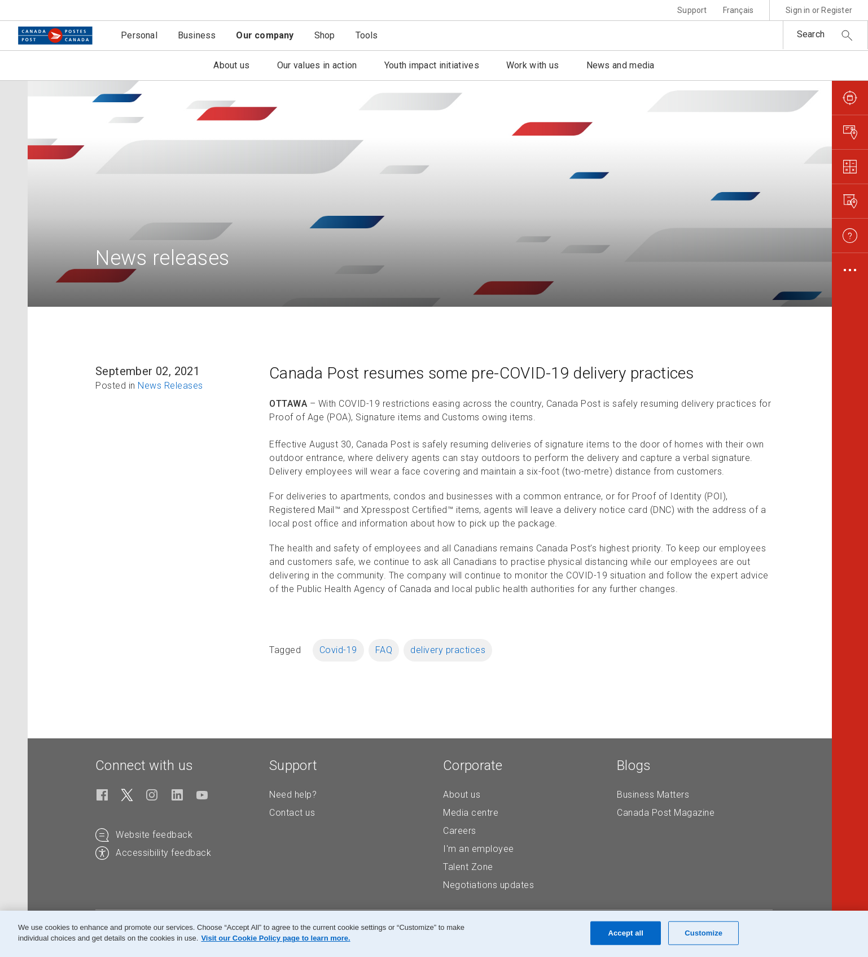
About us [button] (231, 65)
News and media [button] (620, 65)
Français (738, 10)
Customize (703, 933)
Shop (324, 35)
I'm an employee (478, 848)
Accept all (625, 933)
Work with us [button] (532, 65)
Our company (264, 35)
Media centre (470, 812)
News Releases (170, 385)
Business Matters (653, 794)
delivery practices (447, 650)
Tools (367, 35)
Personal (139, 35)
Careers (459, 830)
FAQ (384, 650)
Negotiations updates (488, 885)
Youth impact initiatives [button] (431, 65)
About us (461, 794)
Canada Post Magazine (665, 812)
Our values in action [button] (317, 65)
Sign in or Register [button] (819, 10)
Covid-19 (338, 650)
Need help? (293, 794)
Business (197, 35)
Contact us (292, 812)
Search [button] (811, 34)
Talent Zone (468, 867)
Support (692, 10)
